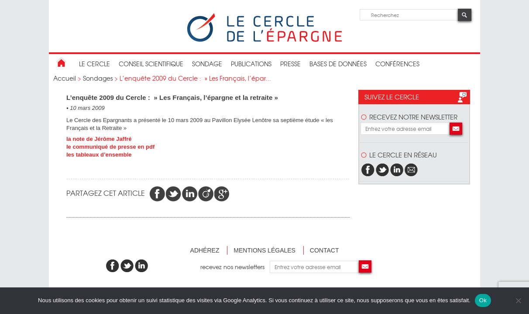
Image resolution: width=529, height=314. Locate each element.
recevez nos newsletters (235, 267)
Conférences (397, 63)
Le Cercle (94, 63)
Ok (483, 300)
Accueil (64, 78)
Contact (324, 250)
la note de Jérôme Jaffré (99, 139)
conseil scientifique (151, 63)
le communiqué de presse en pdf (110, 146)
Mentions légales (264, 250)
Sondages (98, 78)
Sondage (207, 63)
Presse (290, 63)
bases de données (338, 63)
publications (251, 63)
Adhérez (205, 250)
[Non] (518, 300)
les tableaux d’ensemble (99, 154)
